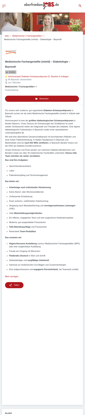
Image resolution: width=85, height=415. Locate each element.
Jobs (7, 36)
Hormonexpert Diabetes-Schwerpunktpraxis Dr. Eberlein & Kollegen (38, 76)
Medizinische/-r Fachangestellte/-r (27, 36)
